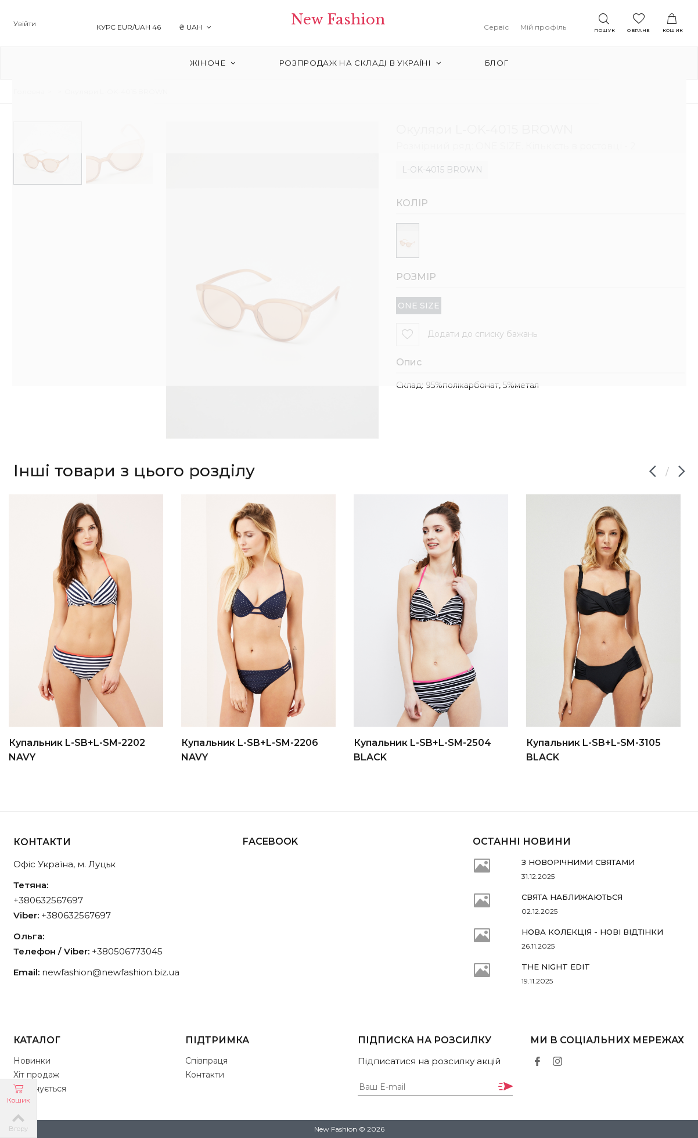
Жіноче (221, 62)
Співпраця (206, 1061)
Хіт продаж (36, 1074)
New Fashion (348, 24)
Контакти (204, 1074)
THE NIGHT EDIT (555, 966)
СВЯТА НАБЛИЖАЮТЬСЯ (572, 897)
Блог (488, 62)
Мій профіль (554, 27)
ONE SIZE (419, 305)
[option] (91, 629)
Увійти (24, 23)
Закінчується (39, 1088)
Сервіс (506, 27)
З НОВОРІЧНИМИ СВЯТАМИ (578, 862)
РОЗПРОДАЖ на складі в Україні (360, 62)
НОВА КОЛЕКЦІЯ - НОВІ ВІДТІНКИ (592, 931)
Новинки (32, 1061)
